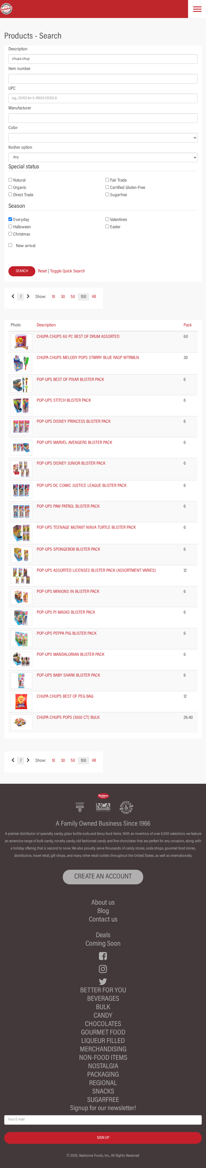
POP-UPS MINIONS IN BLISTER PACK (68, 591)
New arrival (25, 246)
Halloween (22, 227)
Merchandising (103, 1049)
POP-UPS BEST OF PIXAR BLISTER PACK (70, 380)
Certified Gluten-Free (127, 188)
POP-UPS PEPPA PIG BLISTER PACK (66, 633)
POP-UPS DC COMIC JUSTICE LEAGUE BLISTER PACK (81, 486)
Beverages (103, 999)
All (94, 297)
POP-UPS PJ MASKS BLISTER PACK (66, 612)
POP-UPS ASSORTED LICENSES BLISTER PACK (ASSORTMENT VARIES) (96, 570)
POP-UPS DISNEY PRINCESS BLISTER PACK (73, 421)
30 (63, 297)
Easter (115, 227)
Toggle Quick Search (67, 271)
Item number (19, 69)
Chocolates (103, 1024)
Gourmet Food (103, 1032)
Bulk (103, 1007)
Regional (103, 1083)
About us (103, 903)
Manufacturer (19, 108)
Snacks (103, 1091)
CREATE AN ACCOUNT (103, 876)
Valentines (118, 220)
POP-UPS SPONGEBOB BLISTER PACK (68, 549)
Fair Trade (118, 180)
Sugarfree (118, 195)
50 (73, 297)
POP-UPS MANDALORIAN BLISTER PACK (70, 654)
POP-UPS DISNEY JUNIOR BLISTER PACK (71, 463)
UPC (12, 88)
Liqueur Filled (103, 1041)
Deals (103, 935)
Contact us (103, 919)
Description (17, 49)
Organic (19, 188)
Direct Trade (23, 195)
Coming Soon (103, 944)
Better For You (103, 990)
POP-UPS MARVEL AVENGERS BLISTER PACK (74, 442)
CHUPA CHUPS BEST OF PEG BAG (65, 696)
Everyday (21, 220)
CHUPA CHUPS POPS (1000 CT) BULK (68, 717)
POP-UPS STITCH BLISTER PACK (64, 400)
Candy (103, 1016)
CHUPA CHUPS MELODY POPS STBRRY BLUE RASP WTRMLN (88, 358)
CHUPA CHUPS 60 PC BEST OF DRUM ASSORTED (78, 337)
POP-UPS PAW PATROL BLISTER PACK (68, 506)
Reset (42, 271)
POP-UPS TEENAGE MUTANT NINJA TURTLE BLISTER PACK (86, 527)
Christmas (21, 234)
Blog (103, 911)
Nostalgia (103, 1066)
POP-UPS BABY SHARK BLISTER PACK (68, 675)
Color (13, 128)
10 (53, 297)
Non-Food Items (103, 1058)
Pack (188, 325)
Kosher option (20, 147)
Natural (19, 180)
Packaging (103, 1075)
